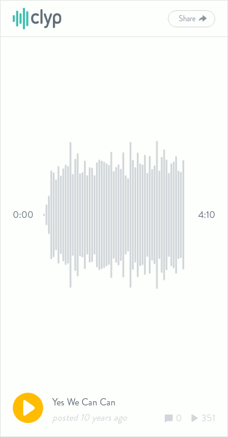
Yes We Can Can (84, 402)
